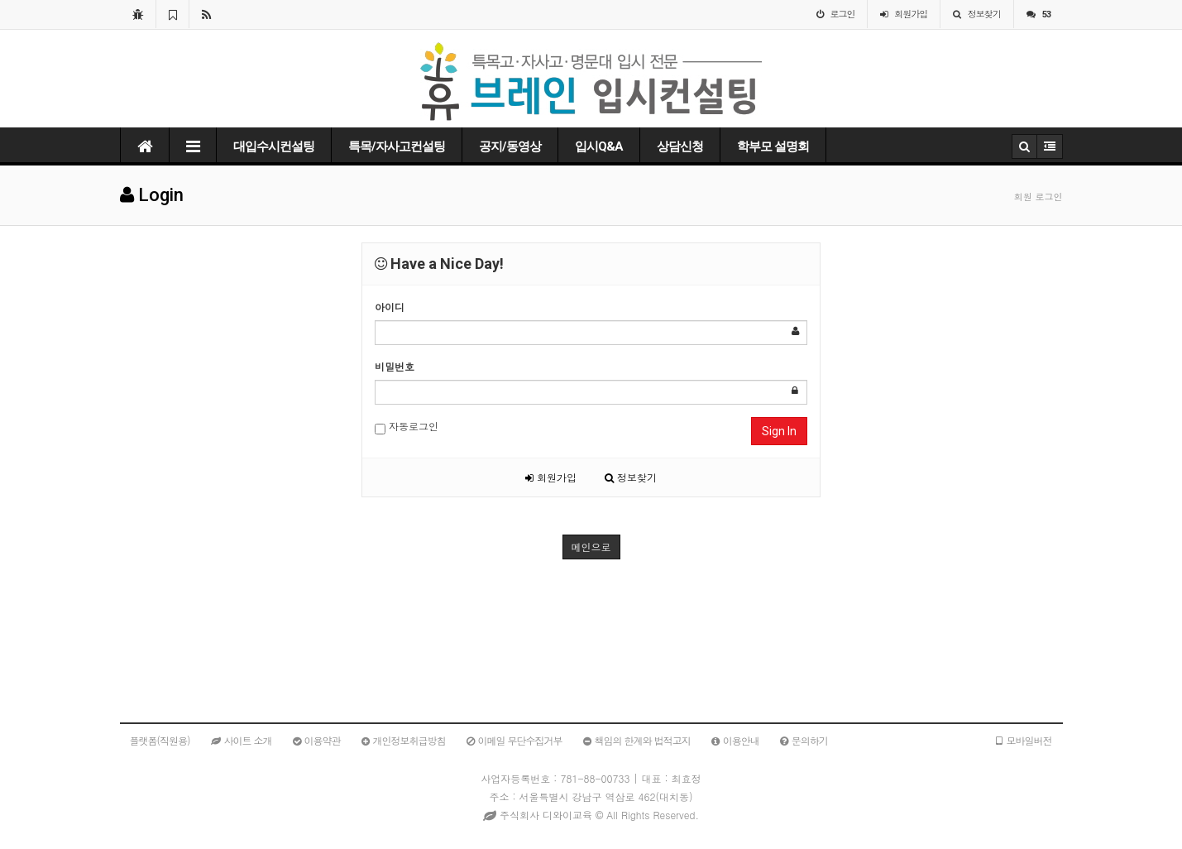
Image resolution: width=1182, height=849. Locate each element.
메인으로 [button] (591, 547)
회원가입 (551, 477)
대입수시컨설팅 (273, 146)
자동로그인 (406, 426)
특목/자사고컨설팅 (396, 146)
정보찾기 (631, 477)
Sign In (779, 431)
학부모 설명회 (773, 146)
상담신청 (680, 146)
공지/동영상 (510, 146)
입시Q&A (599, 146)
